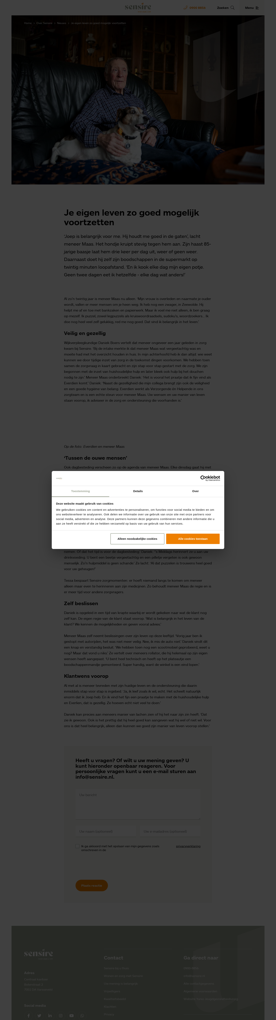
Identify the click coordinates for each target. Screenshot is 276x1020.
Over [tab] (195, 491)
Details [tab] (138, 491)
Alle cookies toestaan (193, 538)
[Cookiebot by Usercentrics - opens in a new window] (203, 478)
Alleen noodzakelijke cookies (137, 538)
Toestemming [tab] (80, 491)
